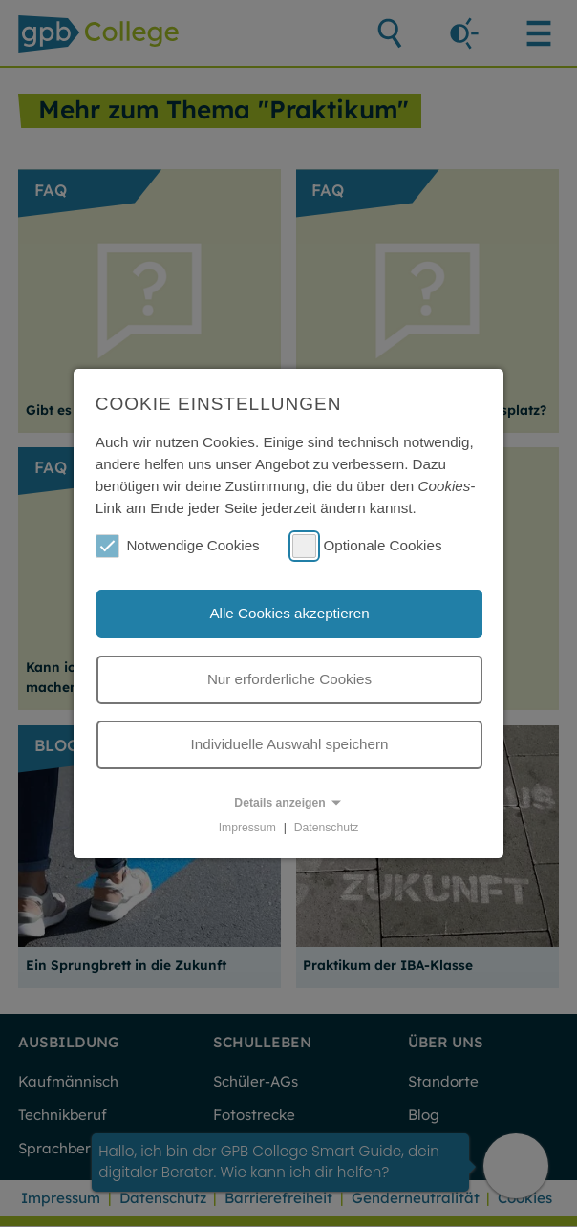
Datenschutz (326, 827)
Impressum (247, 827)
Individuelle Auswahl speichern (290, 744)
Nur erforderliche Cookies (289, 679)
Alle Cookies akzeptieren (289, 613)
